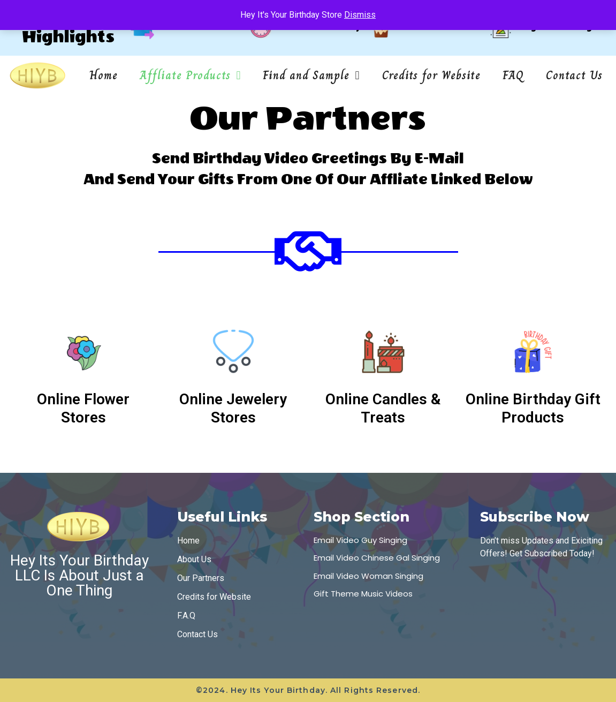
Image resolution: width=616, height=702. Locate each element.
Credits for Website (431, 75)
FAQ (513, 75)
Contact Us (574, 75)
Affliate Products (190, 75)
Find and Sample (311, 75)
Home (103, 75)
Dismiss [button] (360, 15)
